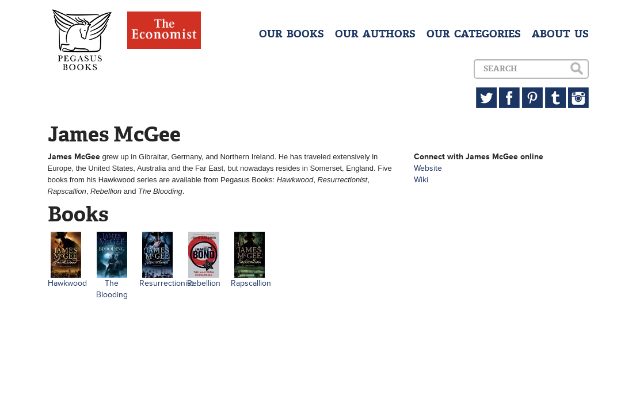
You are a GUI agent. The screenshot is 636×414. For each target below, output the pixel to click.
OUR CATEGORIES (473, 34)
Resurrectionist (166, 283)
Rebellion (203, 283)
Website (428, 168)
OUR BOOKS (291, 34)
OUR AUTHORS (375, 34)
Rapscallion (251, 283)
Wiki (421, 180)
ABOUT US (560, 34)
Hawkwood (67, 283)
